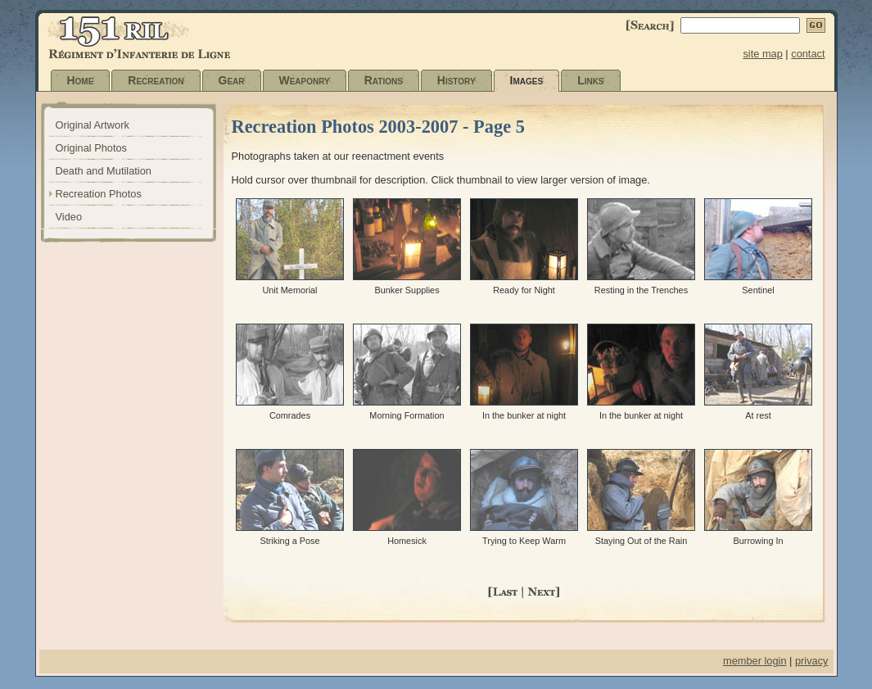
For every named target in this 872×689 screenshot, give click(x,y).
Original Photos (92, 148)
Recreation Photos (99, 194)
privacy (812, 661)
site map (762, 54)
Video (69, 217)
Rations (383, 80)
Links (590, 80)
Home (80, 80)
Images (527, 80)
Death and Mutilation (103, 171)
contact (808, 54)
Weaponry (304, 80)
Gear (232, 80)
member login (755, 661)
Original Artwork (92, 125)
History (456, 80)
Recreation (155, 80)
